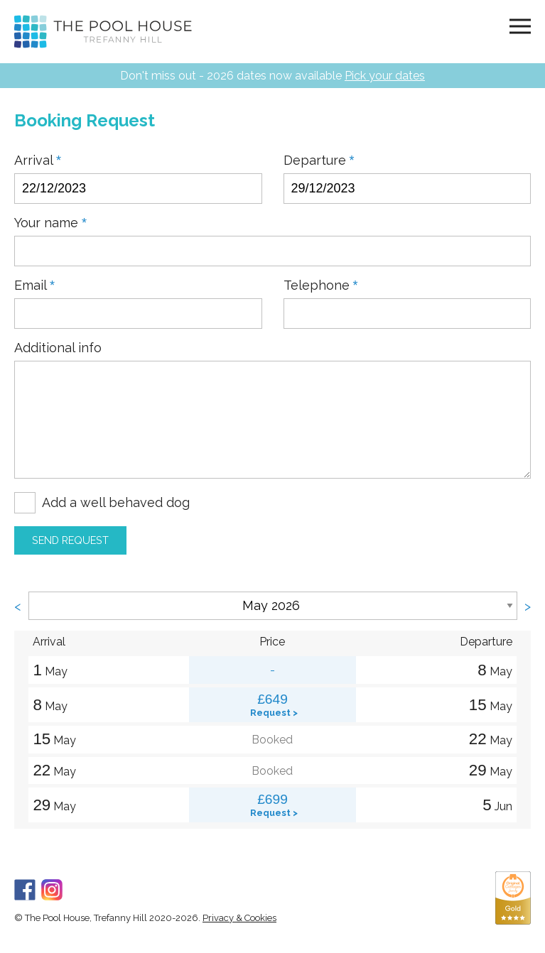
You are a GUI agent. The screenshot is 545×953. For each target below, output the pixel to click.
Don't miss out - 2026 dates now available (272, 75)
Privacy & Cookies (239, 918)
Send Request (70, 540)
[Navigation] (520, 25)
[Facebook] (25, 887)
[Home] (103, 31)
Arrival (37, 160)
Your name (50, 223)
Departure (319, 160)
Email (34, 285)
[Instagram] (52, 887)
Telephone (321, 285)
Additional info (58, 348)
